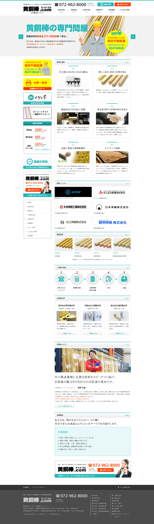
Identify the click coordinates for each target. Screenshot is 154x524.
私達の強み (30, 206)
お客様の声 (30, 219)
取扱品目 (30, 211)
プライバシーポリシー (39, 487)
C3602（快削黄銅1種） (101, 503)
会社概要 (30, 235)
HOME (29, 202)
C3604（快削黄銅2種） (101, 506)
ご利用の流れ (31, 215)
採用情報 (30, 223)
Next (133, 36)
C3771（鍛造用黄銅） (100, 508)
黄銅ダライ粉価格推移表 (42, 149)
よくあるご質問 (32, 231)
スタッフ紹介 (31, 227)
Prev (21, 36)
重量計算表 (117, 511)
